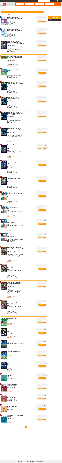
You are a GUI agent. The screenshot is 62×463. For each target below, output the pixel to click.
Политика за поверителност (29, 461)
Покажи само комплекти (5, 14)
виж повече (9, 59)
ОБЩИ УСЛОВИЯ (19, 461)
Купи (43, 21)
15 (35, 456)
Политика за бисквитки (40, 461)
